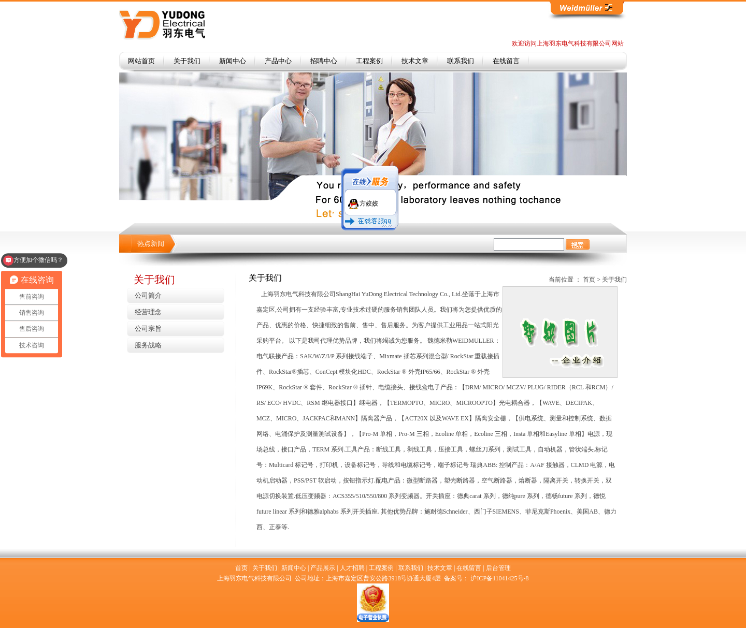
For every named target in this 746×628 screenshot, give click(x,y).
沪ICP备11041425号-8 (499, 578)
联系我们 (460, 61)
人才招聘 (352, 568)
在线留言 (506, 61)
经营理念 (148, 312)
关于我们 (187, 61)
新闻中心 (232, 61)
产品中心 (278, 61)
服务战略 (148, 345)
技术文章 (414, 61)
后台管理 (498, 568)
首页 (589, 279)
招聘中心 (323, 61)
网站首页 (141, 61)
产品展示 (322, 568)
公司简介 (148, 295)
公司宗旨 (148, 328)
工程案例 (369, 61)
